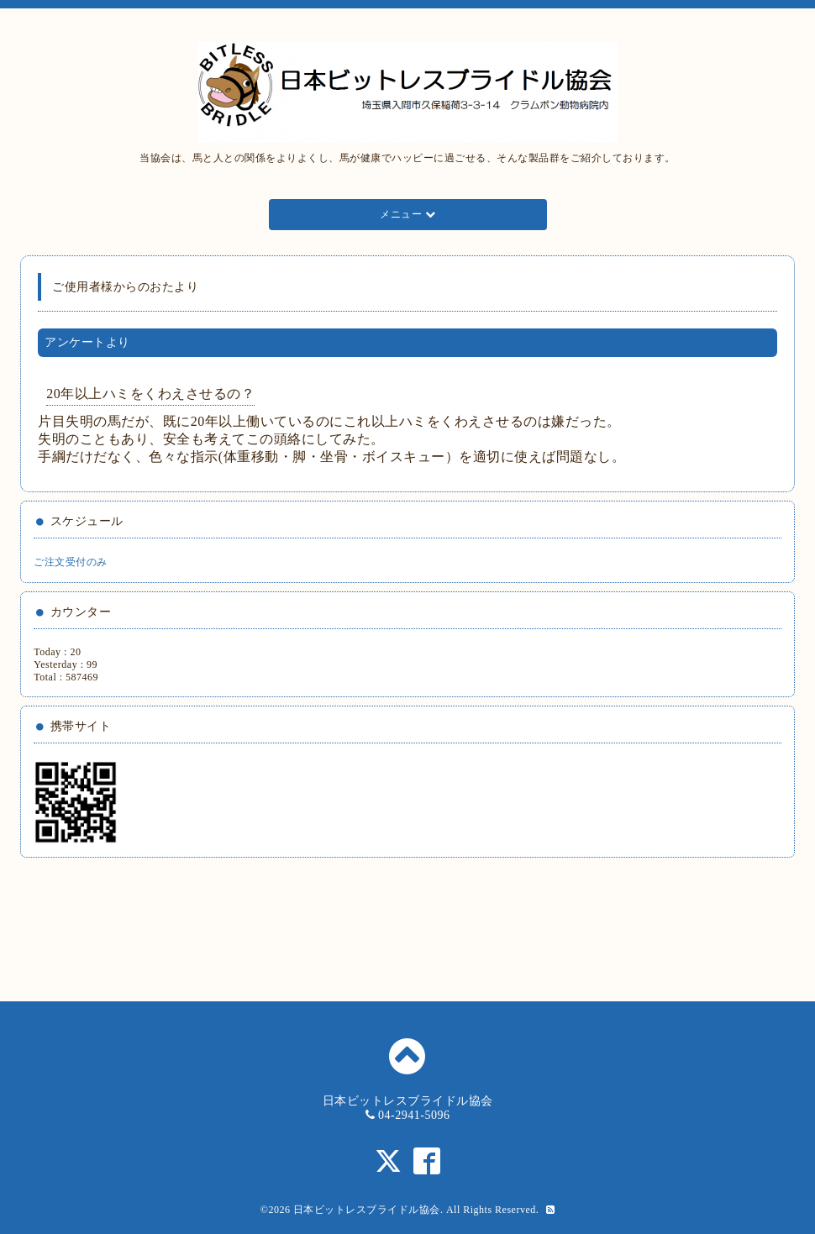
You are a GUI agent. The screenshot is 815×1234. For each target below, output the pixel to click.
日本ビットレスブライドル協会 (366, 1210)
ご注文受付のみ (71, 562)
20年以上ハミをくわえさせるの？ (150, 393)
